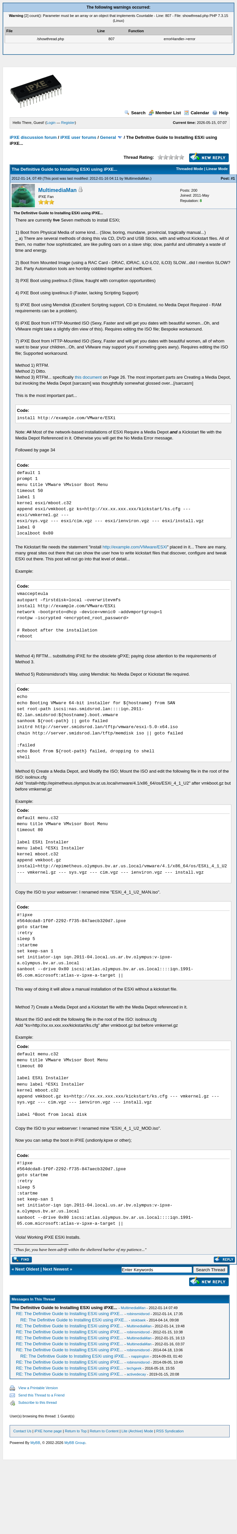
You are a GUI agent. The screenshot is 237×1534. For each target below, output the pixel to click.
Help (220, 112)
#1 (233, 178)
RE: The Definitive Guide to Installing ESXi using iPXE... (69, 1313)
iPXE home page (48, 1431)
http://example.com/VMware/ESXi (135, 546)
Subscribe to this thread (37, 1402)
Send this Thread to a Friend (41, 1395)
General (108, 137)
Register (68, 123)
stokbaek (138, 1320)
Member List (165, 112)
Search (135, 112)
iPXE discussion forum (33, 137)
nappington (140, 1356)
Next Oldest (27, 1269)
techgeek (134, 1368)
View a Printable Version (38, 1388)
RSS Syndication (170, 1431)
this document (88, 377)
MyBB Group (74, 1443)
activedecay (136, 1374)
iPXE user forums (78, 137)
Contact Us (22, 1431)
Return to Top (76, 1431)
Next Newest (55, 1269)
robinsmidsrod (138, 1314)
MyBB (35, 1443)
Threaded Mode (189, 169)
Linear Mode (217, 169)
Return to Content (104, 1431)
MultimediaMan (136, 178)
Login (51, 123)
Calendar (196, 112)
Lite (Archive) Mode (137, 1431)
